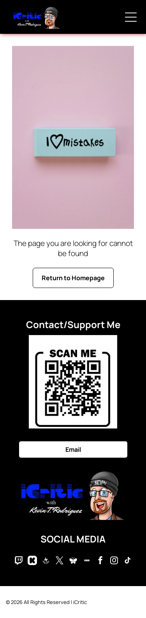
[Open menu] (131, 17)
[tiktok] (128, 561)
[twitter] (59, 561)
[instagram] (114, 561)
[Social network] (19, 561)
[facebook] (100, 561)
